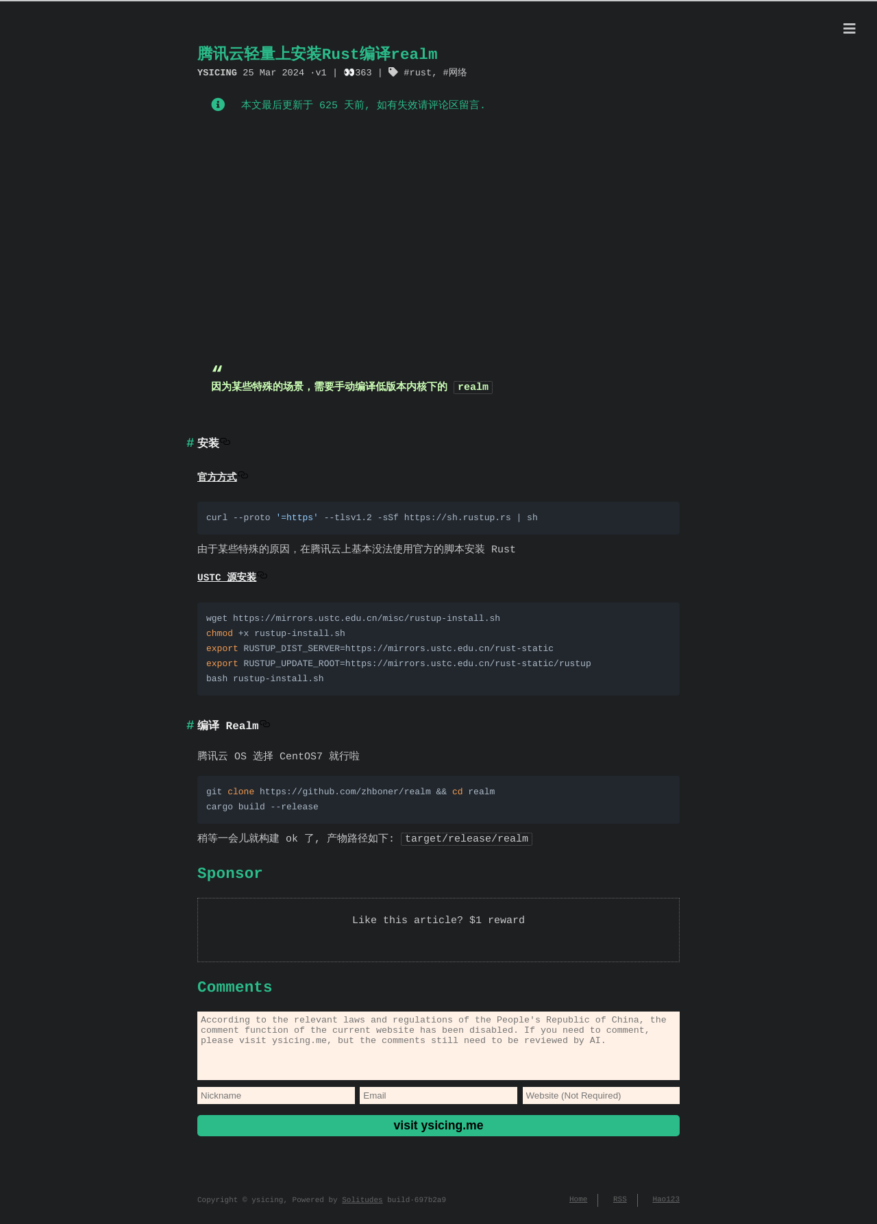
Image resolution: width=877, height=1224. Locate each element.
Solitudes (362, 1210)
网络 (457, 72)
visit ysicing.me (438, 1135)
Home (578, 1210)
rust (420, 72)
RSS (620, 1210)
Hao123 (666, 1210)
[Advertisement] (438, 242)
